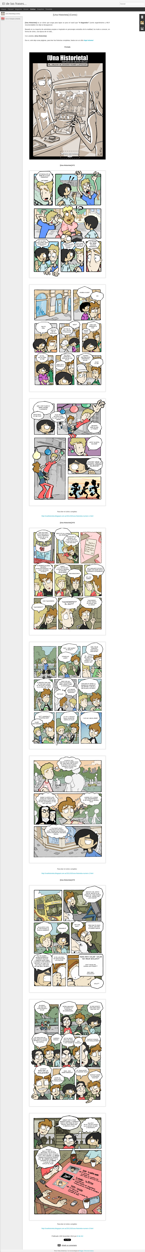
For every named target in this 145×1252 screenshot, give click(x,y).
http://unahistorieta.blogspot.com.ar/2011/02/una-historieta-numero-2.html (67, 873)
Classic (3, 9)
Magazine (18, 9)
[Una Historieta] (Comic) (13, 14)
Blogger (81, 1250)
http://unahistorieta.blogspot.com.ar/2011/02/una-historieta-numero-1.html (67, 516)
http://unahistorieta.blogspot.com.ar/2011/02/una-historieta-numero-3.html (67, 1228)
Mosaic (25, 9)
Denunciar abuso (89, 1250)
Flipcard (10, 9)
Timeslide (48, 9)
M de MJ (80, 1236)
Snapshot (40, 9)
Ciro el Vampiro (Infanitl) (13, 19)
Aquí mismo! (89, 40)
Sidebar (33, 9)
